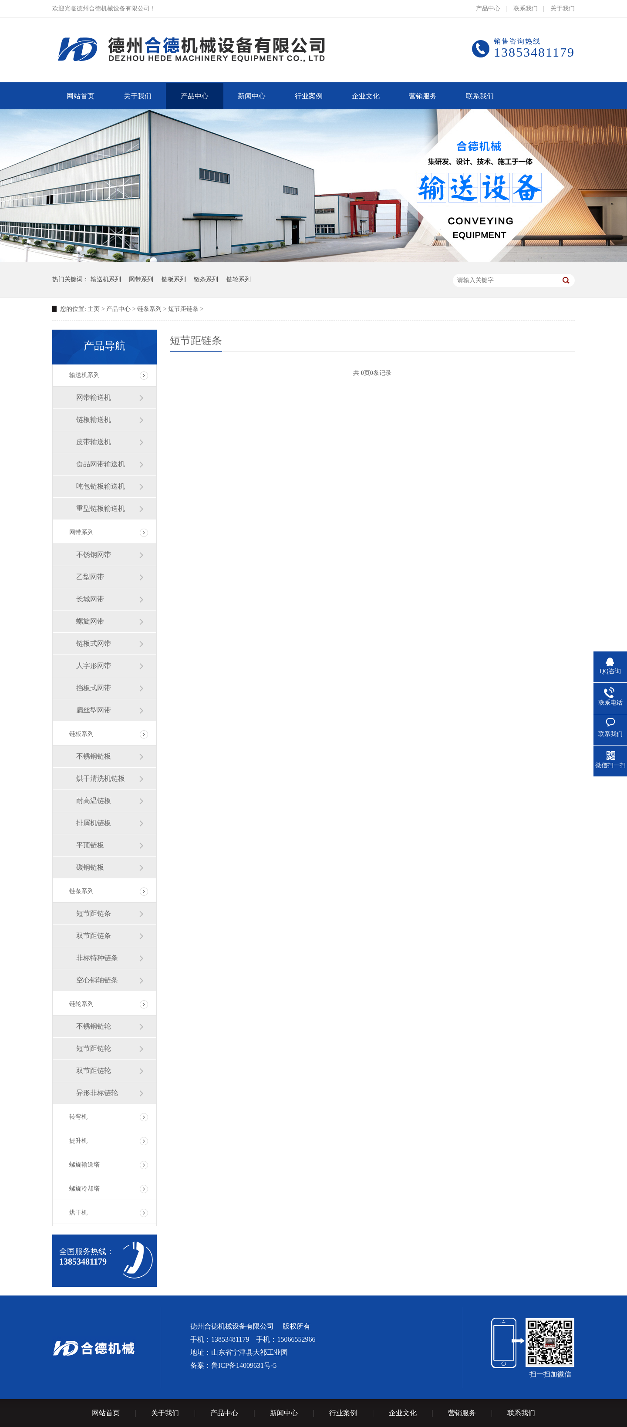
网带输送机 (93, 397)
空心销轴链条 (97, 980)
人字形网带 (93, 665)
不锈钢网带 (93, 554)
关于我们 (562, 8)
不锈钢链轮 (93, 1026)
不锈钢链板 (93, 756)
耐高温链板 (93, 800)
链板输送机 (93, 419)
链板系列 (174, 279)
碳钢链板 (90, 867)
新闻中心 (284, 1413)
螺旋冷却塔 (84, 1188)
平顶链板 (90, 845)
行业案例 (343, 1413)
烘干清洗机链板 (100, 778)
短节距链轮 (93, 1048)
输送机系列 (106, 279)
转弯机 (78, 1116)
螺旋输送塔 (84, 1164)
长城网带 (90, 599)
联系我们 (525, 8)
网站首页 (106, 1413)
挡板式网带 (93, 688)
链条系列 (206, 279)
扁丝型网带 (93, 710)
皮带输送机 (93, 441)
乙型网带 (90, 576)
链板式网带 (93, 643)
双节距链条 (93, 935)
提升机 (78, 1140)
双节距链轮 (93, 1070)
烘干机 (78, 1212)
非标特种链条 (97, 957)
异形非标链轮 (97, 1092)
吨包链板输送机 (100, 486)
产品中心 (488, 8)
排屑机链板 (93, 823)
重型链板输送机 (100, 508)
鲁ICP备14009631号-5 (243, 1365)
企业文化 (403, 1413)
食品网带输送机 (100, 464)
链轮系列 (238, 279)
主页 (94, 309)
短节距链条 (183, 309)
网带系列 (141, 279)
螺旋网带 (90, 621)
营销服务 (462, 1413)
